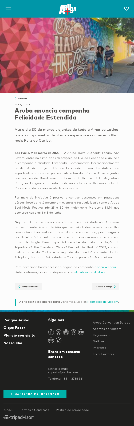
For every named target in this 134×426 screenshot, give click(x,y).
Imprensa (99, 347)
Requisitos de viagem (102, 301)
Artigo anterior (28, 286)
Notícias (21, 98)
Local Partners (103, 354)
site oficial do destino (89, 272)
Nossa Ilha (12, 343)
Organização (102, 335)
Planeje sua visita (19, 335)
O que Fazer (14, 327)
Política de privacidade (72, 410)
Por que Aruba (16, 320)
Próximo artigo (106, 286)
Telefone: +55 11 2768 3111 (66, 378)
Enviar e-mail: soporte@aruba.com (63, 370)
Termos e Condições (34, 410)
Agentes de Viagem (107, 328)
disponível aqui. (105, 267)
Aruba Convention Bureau (111, 322)
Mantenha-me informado (35, 393)
